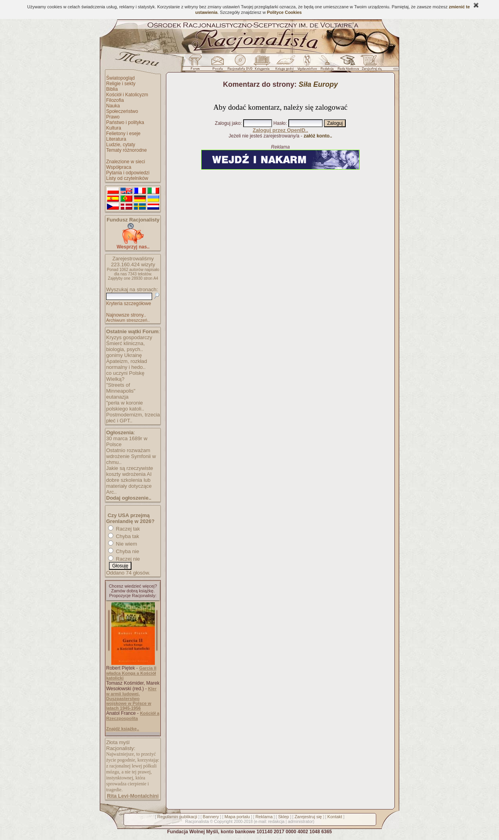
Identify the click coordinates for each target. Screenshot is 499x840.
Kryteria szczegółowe (128, 303)
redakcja (276, 821)
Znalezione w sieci (125, 161)
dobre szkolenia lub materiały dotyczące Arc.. (129, 486)
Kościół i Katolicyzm (127, 94)
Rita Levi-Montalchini (133, 796)
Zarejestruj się (308, 816)
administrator (300, 821)
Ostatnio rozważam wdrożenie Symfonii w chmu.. (131, 456)
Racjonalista (197, 821)
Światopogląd (120, 78)
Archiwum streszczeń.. (128, 320)
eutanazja (117, 397)
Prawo (113, 117)
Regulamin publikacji (177, 816)
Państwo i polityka (125, 122)
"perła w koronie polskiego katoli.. (125, 406)
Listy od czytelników (127, 178)
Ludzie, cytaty (120, 144)
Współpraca (118, 167)
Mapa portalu (237, 816)
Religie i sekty (120, 83)
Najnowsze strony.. (126, 315)
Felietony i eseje (123, 133)
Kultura (113, 128)
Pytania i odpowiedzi (127, 173)
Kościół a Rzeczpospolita (132, 716)
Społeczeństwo (122, 111)
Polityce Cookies (284, 12)
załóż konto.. (318, 136)
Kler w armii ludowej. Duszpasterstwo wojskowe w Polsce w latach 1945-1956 (131, 698)
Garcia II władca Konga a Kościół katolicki (131, 673)
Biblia (112, 89)
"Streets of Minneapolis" (120, 388)
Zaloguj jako (228, 123)
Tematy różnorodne (126, 150)
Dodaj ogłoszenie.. (128, 498)
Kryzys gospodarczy (129, 337)
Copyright (223, 821)
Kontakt (335, 816)
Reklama (263, 816)
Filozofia (115, 100)
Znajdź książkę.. (122, 728)
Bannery (211, 816)
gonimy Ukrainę (124, 355)
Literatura (116, 139)
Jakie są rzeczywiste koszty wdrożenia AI (129, 471)
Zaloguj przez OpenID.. (280, 130)
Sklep (283, 816)
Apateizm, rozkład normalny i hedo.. (126, 364)
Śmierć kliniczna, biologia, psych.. (125, 346)
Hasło (279, 123)
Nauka (113, 106)
